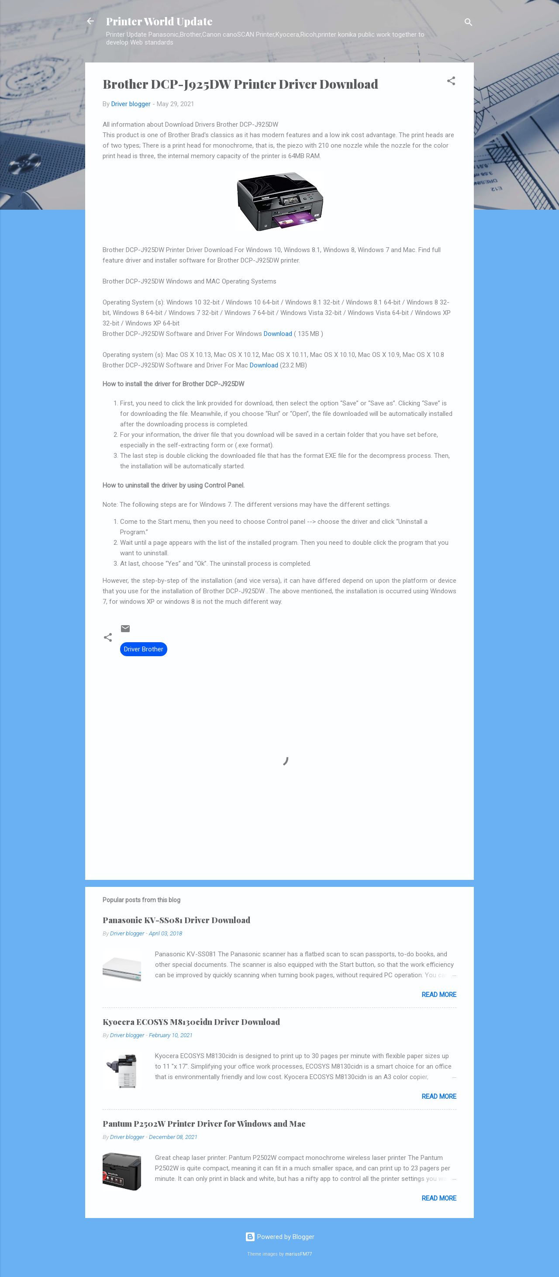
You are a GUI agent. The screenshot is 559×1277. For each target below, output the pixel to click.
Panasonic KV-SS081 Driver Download (176, 920)
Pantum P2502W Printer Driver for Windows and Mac (204, 1123)
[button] (451, 82)
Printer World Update (159, 21)
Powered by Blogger (279, 1237)
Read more (439, 995)
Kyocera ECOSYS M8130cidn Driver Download (191, 1022)
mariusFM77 (298, 1254)
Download (278, 334)
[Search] (468, 23)
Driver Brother (143, 649)
